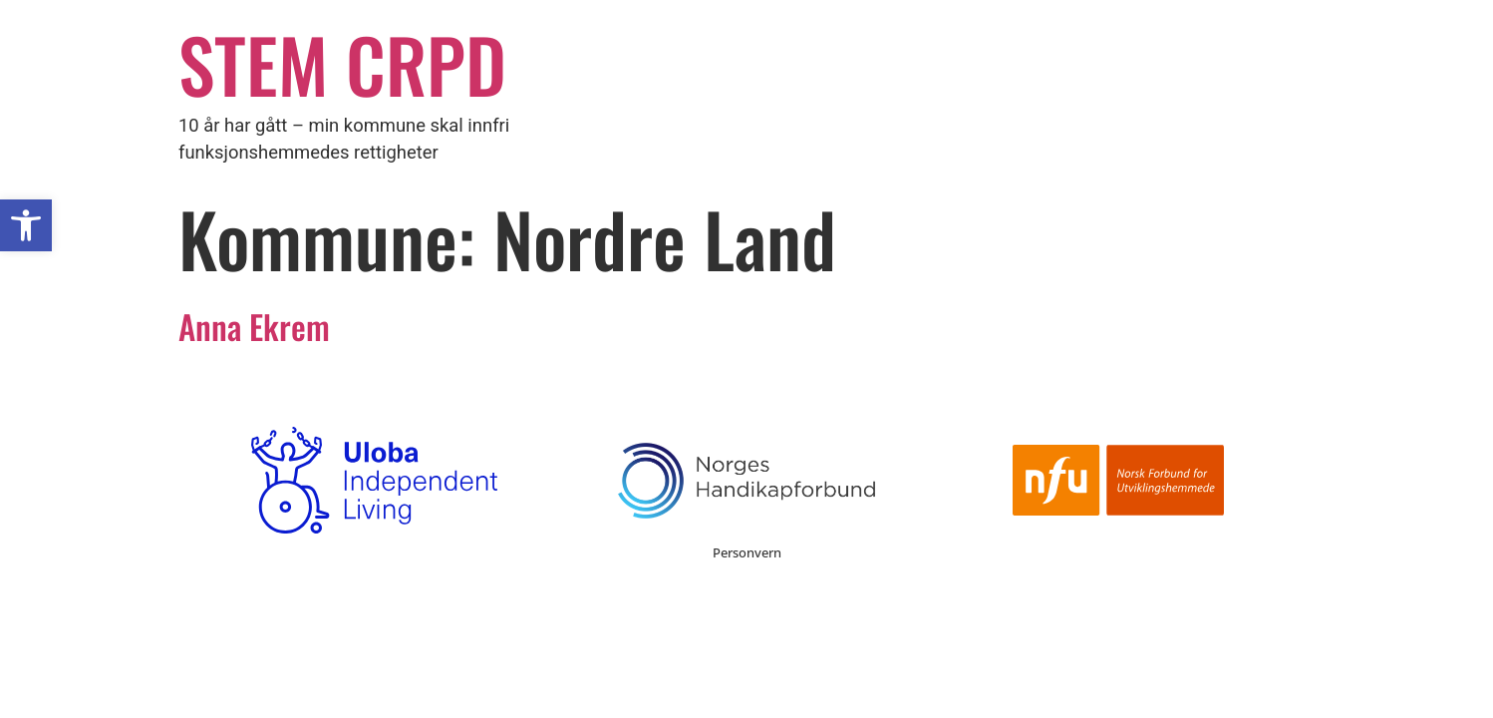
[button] (26, 225)
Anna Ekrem (254, 326)
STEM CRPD (342, 63)
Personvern (747, 552)
